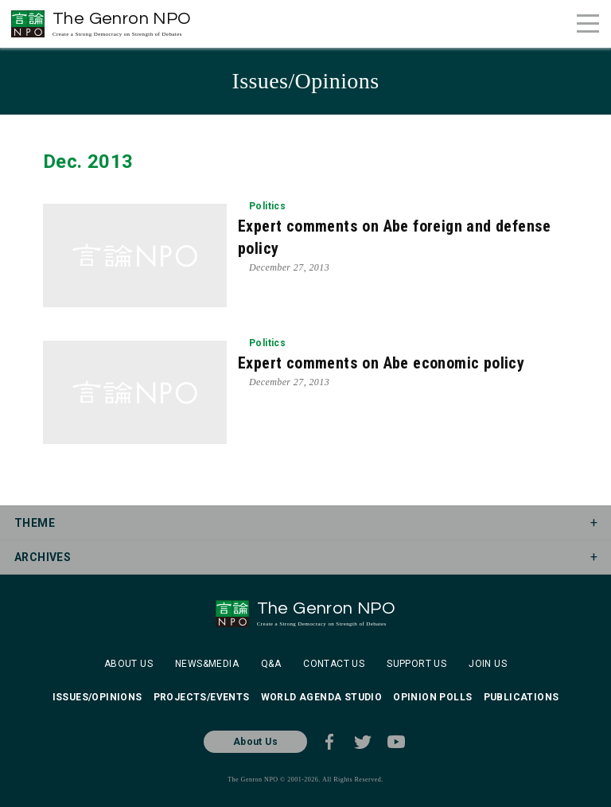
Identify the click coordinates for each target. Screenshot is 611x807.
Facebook (329, 742)
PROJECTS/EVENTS (202, 697)
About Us (255, 741)
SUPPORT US (416, 663)
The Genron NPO (122, 23)
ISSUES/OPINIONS (97, 697)
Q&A (271, 663)
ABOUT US (128, 663)
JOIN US (488, 663)
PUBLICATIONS (521, 697)
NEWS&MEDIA (207, 663)
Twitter (363, 742)
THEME (34, 523)
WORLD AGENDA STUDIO (322, 697)
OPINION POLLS (432, 697)
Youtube (396, 742)
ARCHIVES (42, 557)
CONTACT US (333, 663)
